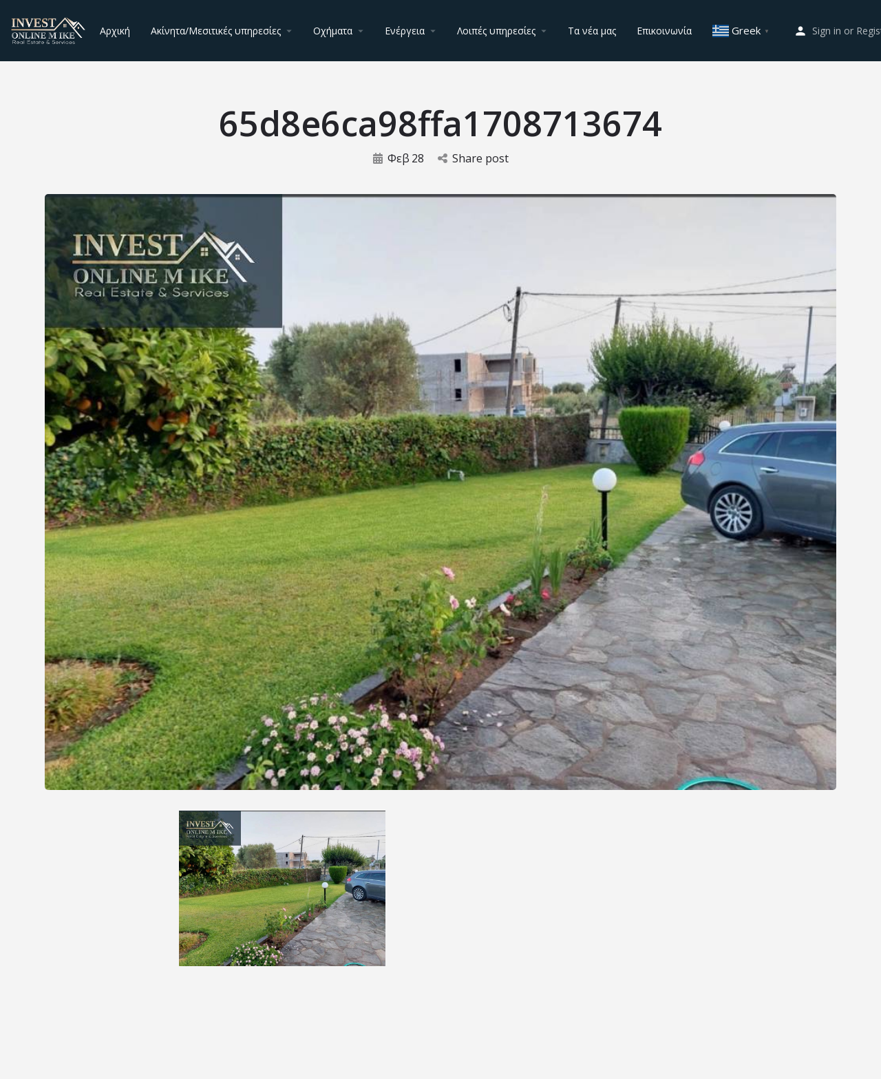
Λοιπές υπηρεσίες (496, 30)
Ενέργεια (405, 30)
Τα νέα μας (592, 30)
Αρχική (115, 30)
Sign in (826, 30)
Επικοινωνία (664, 30)
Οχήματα (332, 30)
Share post (473, 158)
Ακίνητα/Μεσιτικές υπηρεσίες (216, 30)
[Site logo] (49, 29)
